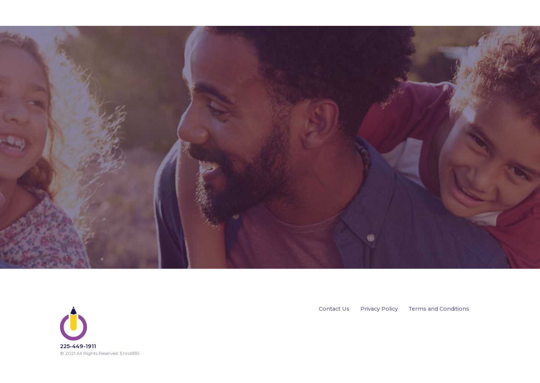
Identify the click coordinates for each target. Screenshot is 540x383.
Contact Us (334, 309)
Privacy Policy (379, 309)
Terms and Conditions (438, 309)
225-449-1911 (78, 346)
